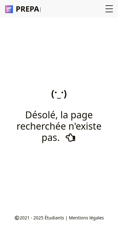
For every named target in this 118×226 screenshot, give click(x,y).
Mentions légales (86, 218)
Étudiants (54, 218)
